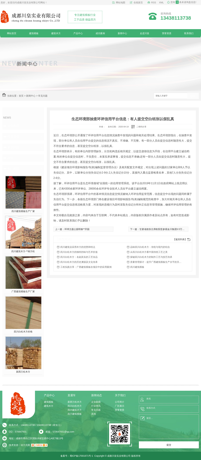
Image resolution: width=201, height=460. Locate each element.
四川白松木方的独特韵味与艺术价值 (79, 252)
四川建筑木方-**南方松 (23, 251)
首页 (21, 95)
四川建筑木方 (75, 410)
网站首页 (11, 33)
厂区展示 (119, 406)
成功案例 (100, 33)
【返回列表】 (180, 239)
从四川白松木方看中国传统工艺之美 (149, 252)
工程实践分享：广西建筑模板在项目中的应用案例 (86, 267)
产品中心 (78, 33)
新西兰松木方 (23, 371)
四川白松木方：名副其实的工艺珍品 (79, 257)
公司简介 (119, 402)
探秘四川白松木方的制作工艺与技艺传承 (151, 257)
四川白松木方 (75, 406)
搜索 (193, 96)
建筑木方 (56, 33)
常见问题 (42, 95)
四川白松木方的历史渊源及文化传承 (79, 262)
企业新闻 (13, 126)
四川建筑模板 (137, 267)
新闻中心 (122, 33)
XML (161, 2)
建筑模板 (33, 33)
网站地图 (120, 2)
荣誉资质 (166, 33)
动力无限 (25, 445)
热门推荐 (13, 168)
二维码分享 (141, 127)
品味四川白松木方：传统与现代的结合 (150, 247)
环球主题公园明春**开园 (77, 229)
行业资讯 (13, 136)
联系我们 (189, 33)
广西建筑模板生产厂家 (23, 291)
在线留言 (138, 2)
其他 (10, 158)
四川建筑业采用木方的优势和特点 (77, 247)
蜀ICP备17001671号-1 (81, 456)
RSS (153, 2)
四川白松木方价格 (23, 331)
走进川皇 (144, 33)
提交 (169, 445)
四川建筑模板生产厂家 (23, 211)
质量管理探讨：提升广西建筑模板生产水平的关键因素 (157, 262)
